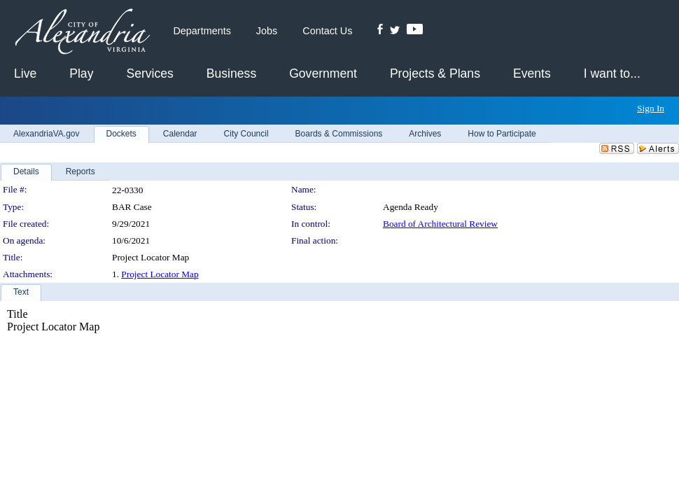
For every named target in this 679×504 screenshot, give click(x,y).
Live (25, 73)
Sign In (650, 108)
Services (149, 73)
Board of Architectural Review (440, 223)
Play (81, 73)
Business (231, 73)
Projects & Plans (435, 73)
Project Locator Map (159, 274)
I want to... (612, 73)
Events (532, 73)
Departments (201, 30)
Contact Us (327, 30)
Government (323, 73)
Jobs (266, 30)
